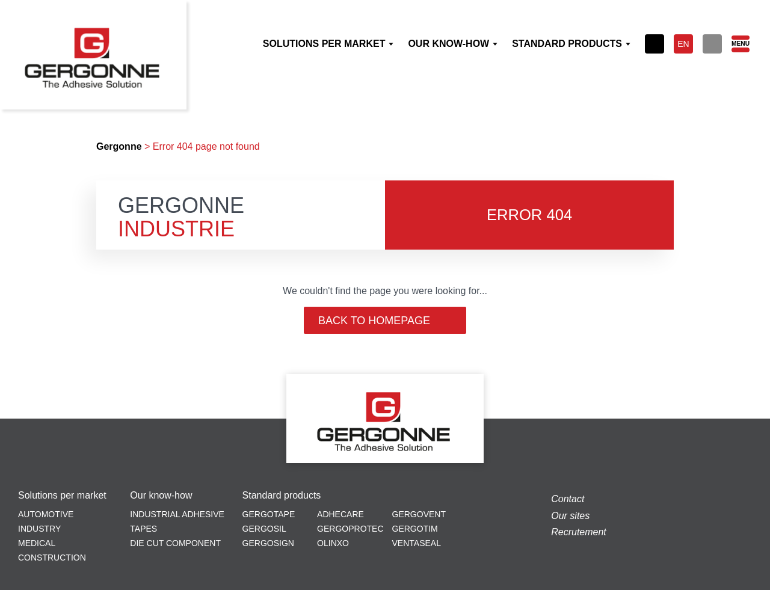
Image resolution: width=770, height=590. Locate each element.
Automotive (45, 514)
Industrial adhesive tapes (177, 521)
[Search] (712, 44)
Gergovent (419, 514)
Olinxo (333, 543)
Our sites (570, 516)
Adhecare (340, 514)
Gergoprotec (350, 528)
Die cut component (175, 543)
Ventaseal (416, 543)
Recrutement (578, 532)
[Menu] (740, 43)
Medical (36, 543)
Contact (567, 499)
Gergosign (268, 543)
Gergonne (119, 146)
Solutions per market (62, 495)
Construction (52, 557)
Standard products (281, 495)
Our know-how (161, 495)
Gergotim (415, 528)
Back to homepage (385, 321)
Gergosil (264, 528)
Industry (39, 528)
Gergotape (268, 514)
